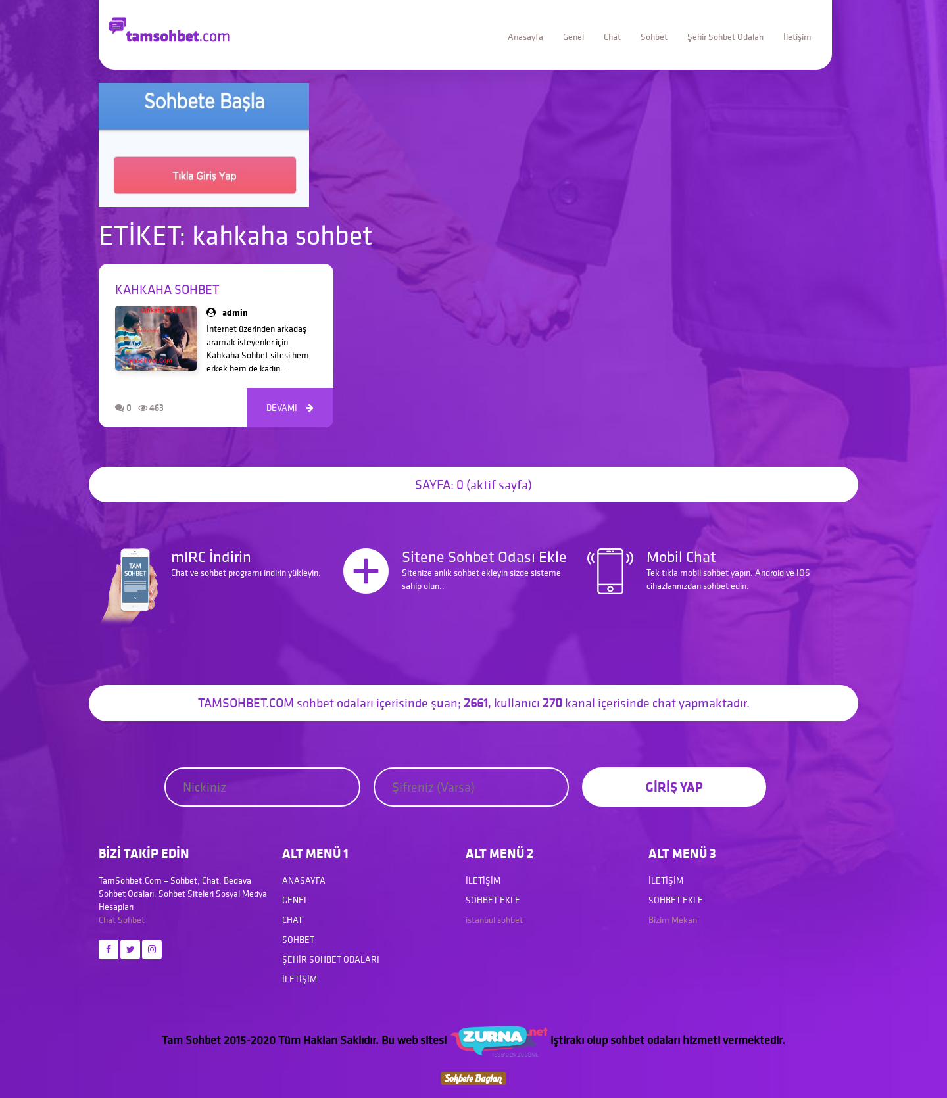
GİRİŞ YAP (674, 787)
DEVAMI (290, 408)
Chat (612, 37)
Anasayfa (525, 37)
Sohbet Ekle (493, 900)
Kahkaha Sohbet (167, 289)
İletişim (797, 37)
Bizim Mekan (672, 920)
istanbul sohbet (494, 920)
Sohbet (654, 37)
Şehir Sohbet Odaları (725, 37)
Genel (573, 37)
